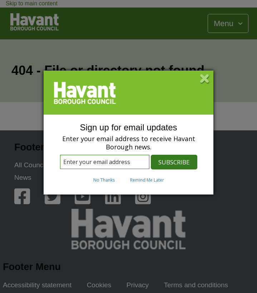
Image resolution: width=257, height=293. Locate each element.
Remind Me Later (147, 180)
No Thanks (104, 180)
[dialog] (128, 132)
